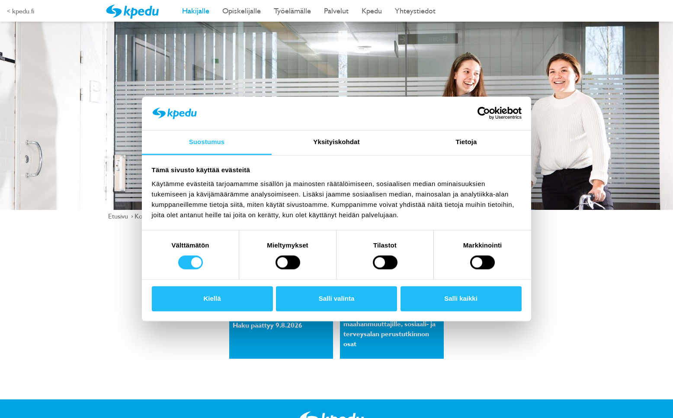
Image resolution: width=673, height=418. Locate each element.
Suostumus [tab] (207, 141)
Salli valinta (337, 298)
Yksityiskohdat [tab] (336, 141)
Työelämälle (292, 10)
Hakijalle (195, 10)
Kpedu (372, 10)
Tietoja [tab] (466, 141)
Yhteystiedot (415, 10)
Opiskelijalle (241, 10)
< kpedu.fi (20, 10)
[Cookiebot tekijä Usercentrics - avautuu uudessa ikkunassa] (484, 113)
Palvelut (336, 10)
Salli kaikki (461, 298)
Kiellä (212, 298)
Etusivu (119, 216)
